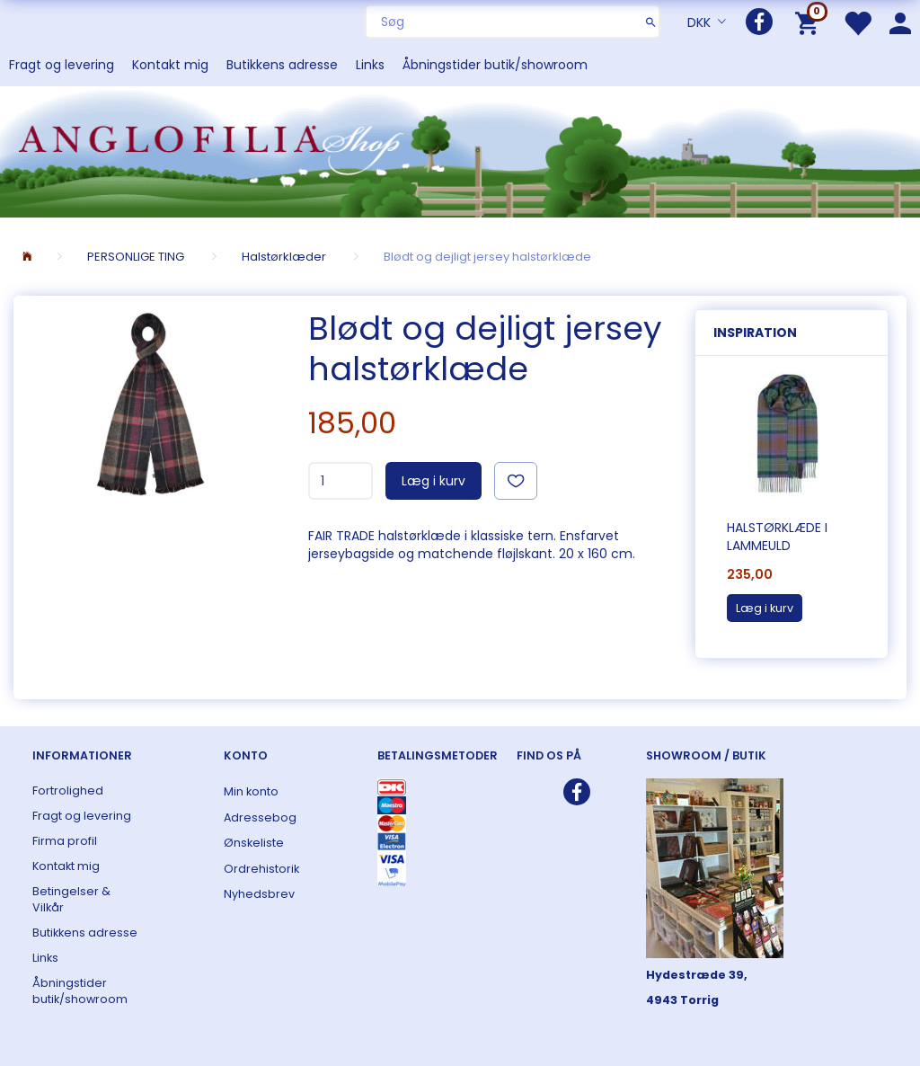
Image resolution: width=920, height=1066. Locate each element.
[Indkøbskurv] (810, 22)
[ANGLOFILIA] (460, 150)
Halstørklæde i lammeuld (777, 537)
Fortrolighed (67, 790)
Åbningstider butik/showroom (495, 65)
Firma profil (64, 840)
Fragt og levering (61, 65)
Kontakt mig (170, 65)
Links (370, 65)
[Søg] (651, 22)
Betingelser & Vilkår (71, 899)
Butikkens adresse (282, 65)
